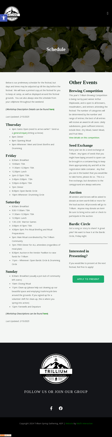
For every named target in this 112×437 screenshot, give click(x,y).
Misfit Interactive (85, 423)
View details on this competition (84, 137)
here (51, 109)
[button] (107, 13)
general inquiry (21, 132)
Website (69, 423)
